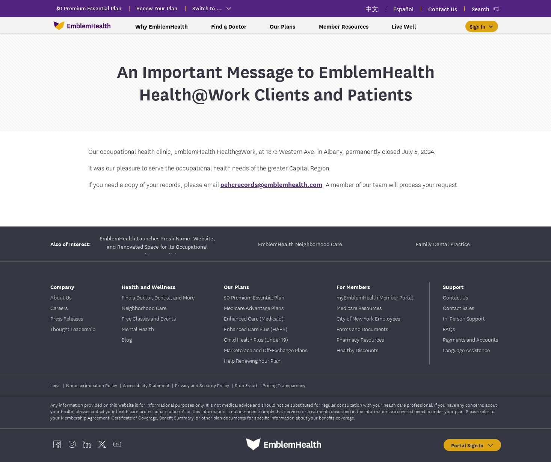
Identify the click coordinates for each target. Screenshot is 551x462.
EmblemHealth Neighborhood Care (300, 244)
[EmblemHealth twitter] (102, 444)
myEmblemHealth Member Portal (375, 297)
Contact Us (455, 297)
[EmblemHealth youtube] (117, 444)
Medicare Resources (359, 308)
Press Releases (66, 318)
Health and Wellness (148, 286)
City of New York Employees (368, 318)
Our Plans (282, 26)
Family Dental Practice (443, 244)
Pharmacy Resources (360, 339)
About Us (60, 297)
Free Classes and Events (149, 318)
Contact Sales (458, 308)
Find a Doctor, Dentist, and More (158, 297)
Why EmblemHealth (161, 26)
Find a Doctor (228, 26)
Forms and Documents (362, 329)
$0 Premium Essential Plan (254, 297)
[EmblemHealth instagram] (72, 444)
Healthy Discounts (357, 350)
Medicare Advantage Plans (254, 308)
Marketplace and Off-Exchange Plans (265, 350)
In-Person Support (464, 318)
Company (62, 286)
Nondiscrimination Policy (92, 385)
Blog (127, 339)
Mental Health (138, 329)
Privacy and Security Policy (202, 385)
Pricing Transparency (284, 385)
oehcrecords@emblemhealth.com (271, 184)
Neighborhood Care (144, 308)
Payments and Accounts (470, 339)
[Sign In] (481, 26)
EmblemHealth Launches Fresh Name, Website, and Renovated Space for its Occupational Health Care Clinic (157, 244)
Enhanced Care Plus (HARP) (255, 329)
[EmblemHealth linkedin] (87, 444)
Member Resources (343, 26)
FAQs (449, 329)
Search (480, 9)
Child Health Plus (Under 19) (256, 339)
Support (453, 286)
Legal (56, 385)
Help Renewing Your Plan (252, 360)
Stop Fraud (246, 385)
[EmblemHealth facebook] (57, 444)
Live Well (404, 26)
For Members (353, 286)
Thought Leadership (72, 329)
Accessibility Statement (147, 385)
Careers (59, 308)
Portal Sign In (472, 445)
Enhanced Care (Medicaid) (254, 318)
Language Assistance (466, 350)
